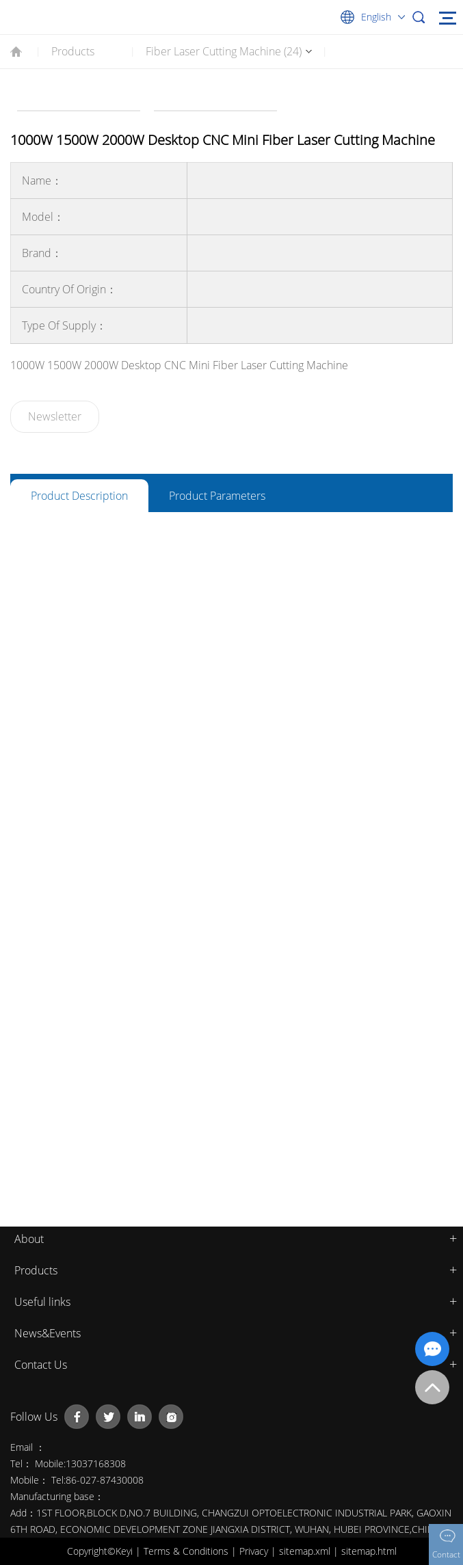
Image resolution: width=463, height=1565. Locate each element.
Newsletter (54, 416)
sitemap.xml (306, 1550)
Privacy (255, 1550)
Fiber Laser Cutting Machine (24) (224, 51)
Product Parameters (217, 495)
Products (72, 51)
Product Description (79, 495)
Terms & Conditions (187, 1550)
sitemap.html (369, 1550)
